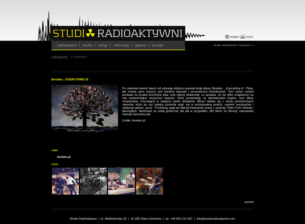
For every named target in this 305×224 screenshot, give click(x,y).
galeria (140, 45)
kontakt (157, 45)
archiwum (80, 56)
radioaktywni (66, 45)
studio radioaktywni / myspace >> (234, 45)
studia (87, 45)
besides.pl (64, 156)
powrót (249, 201)
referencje (121, 45)
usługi (102, 45)
